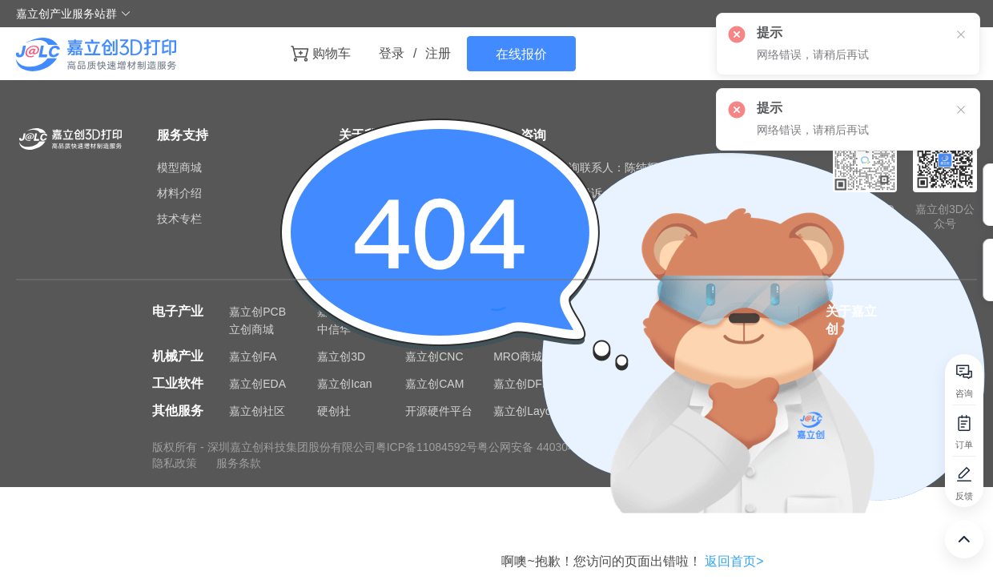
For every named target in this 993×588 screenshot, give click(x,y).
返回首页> (734, 561)
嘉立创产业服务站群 (73, 13)
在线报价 (521, 54)
